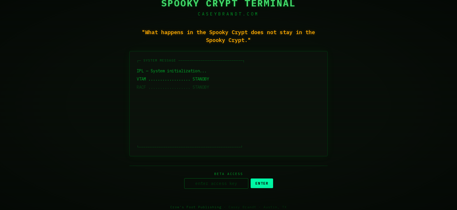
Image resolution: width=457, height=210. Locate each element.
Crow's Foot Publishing (196, 207)
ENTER (261, 183)
